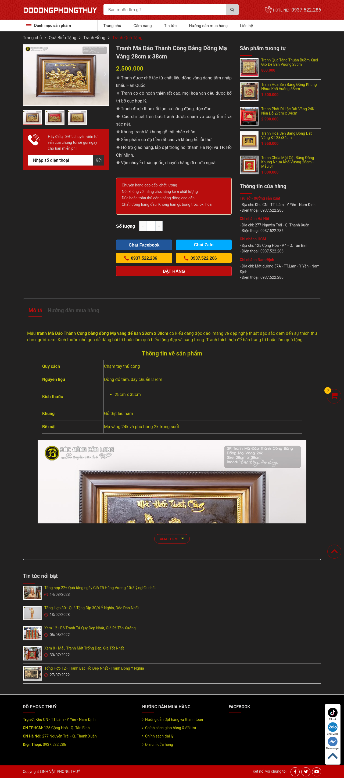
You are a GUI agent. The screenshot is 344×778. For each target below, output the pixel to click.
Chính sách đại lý (159, 736)
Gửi (99, 160)
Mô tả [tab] (35, 310)
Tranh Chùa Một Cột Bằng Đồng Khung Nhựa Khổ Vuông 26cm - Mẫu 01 (287, 162)
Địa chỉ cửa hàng (159, 744)
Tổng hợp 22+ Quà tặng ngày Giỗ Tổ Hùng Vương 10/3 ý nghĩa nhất (100, 588)
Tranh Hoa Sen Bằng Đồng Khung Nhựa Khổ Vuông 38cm (289, 86)
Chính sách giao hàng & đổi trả (170, 728)
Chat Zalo (332, 728)
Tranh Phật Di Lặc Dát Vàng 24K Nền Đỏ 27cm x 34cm (287, 111)
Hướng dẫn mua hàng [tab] (73, 310)
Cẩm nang (143, 25)
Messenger (332, 743)
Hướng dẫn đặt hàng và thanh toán (174, 719)
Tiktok (333, 714)
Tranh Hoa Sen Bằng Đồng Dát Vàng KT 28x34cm (286, 135)
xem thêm (172, 538)
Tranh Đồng (94, 37)
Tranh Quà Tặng (127, 37)
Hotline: (297, 10)
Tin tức (170, 25)
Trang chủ (112, 25)
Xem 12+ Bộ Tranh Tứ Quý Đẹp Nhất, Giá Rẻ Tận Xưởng (90, 628)
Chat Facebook (144, 245)
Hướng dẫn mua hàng (208, 25)
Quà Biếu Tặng (63, 37)
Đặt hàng (174, 271)
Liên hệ (246, 25)
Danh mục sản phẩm (52, 25)
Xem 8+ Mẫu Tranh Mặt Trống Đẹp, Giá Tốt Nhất (84, 648)
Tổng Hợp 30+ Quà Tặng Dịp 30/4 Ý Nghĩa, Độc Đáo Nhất (91, 608)
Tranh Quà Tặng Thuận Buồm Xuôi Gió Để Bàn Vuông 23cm (289, 62)
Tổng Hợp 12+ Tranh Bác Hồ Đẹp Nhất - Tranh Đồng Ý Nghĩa (94, 668)
